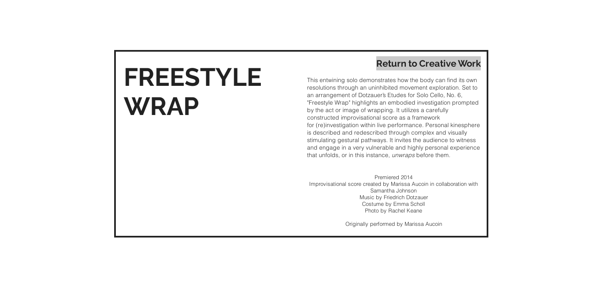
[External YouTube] (211, 177)
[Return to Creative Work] (428, 63)
